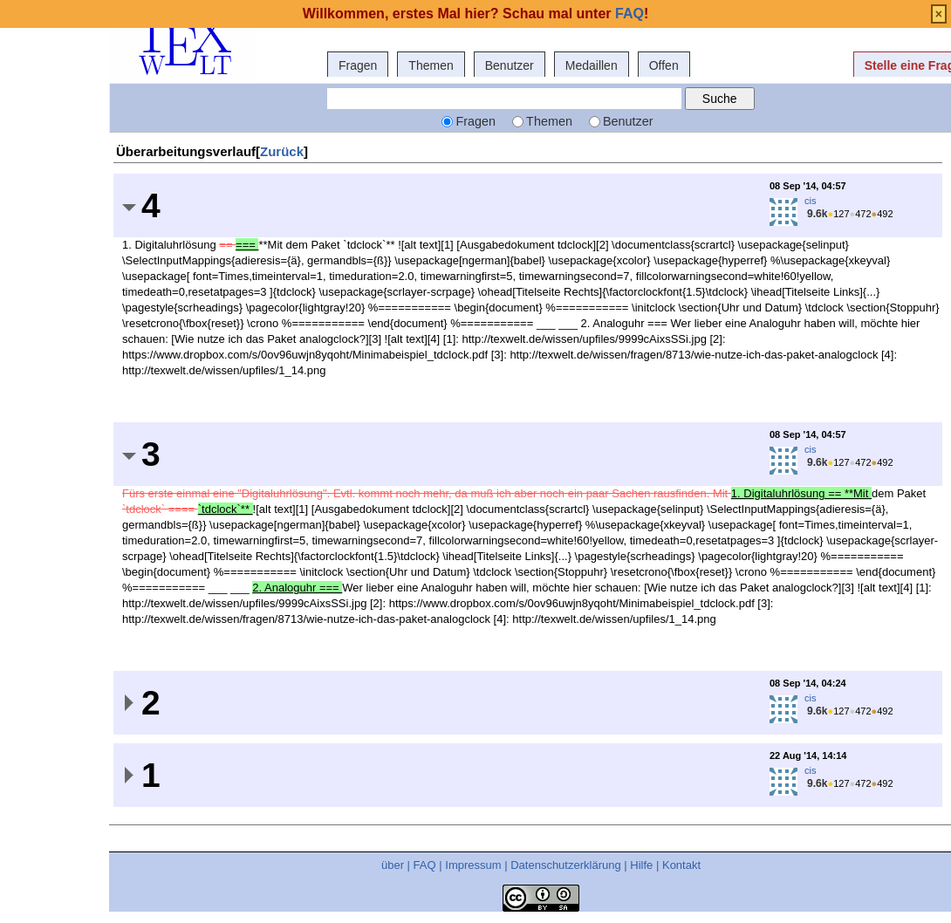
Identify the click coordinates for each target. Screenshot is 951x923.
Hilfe (641, 865)
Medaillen (591, 65)
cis (810, 200)
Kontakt (681, 865)
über (392, 865)
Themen (430, 65)
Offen (664, 65)
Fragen (358, 65)
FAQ (425, 865)
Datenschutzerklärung (565, 865)
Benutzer (509, 65)
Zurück (282, 151)
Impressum (473, 865)
